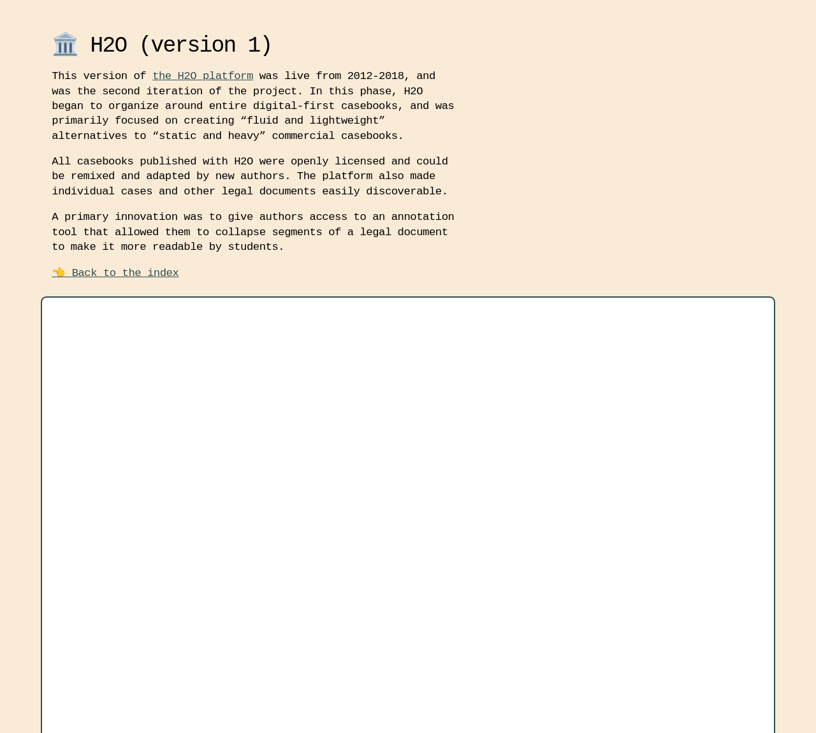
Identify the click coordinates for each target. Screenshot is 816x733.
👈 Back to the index (115, 273)
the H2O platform (202, 76)
